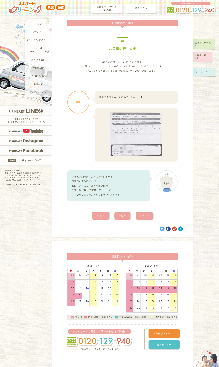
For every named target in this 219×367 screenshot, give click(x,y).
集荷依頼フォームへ (164, 333)
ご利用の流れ (38, 76)
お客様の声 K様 (202, 56)
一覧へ (122, 216)
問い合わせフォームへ (164, 344)
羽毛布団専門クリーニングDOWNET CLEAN (26, 120)
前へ (100, 215)
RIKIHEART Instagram (26, 140)
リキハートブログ (26, 160)
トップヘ (202, 72)
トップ (38, 24)
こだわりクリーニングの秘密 (38, 50)
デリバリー (38, 32)
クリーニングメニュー (38, 40)
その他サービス (38, 92)
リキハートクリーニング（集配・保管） (37, 5)
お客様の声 (38, 68)
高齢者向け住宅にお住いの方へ (106, 8)
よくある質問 (38, 60)
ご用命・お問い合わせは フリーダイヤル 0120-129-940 (191, 8)
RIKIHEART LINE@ (26, 111)
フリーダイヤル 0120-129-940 (98, 341)
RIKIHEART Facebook (26, 150)
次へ (145, 215)
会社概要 (38, 84)
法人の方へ (141, 8)
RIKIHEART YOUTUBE (26, 130)
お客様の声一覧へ (203, 44)
